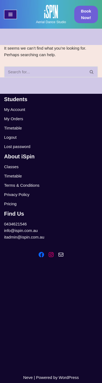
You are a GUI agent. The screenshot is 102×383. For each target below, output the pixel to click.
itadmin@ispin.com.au (24, 237)
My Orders (13, 118)
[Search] (45, 71)
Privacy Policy (16, 194)
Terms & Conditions (21, 185)
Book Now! (86, 14)
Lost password (17, 146)
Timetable (13, 128)
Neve (28, 377)
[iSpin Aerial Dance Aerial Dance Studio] (51, 14)
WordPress (69, 377)
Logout (10, 137)
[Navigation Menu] (10, 14)
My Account (14, 109)
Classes (11, 166)
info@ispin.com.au (21, 230)
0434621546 (15, 224)
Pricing (10, 203)
